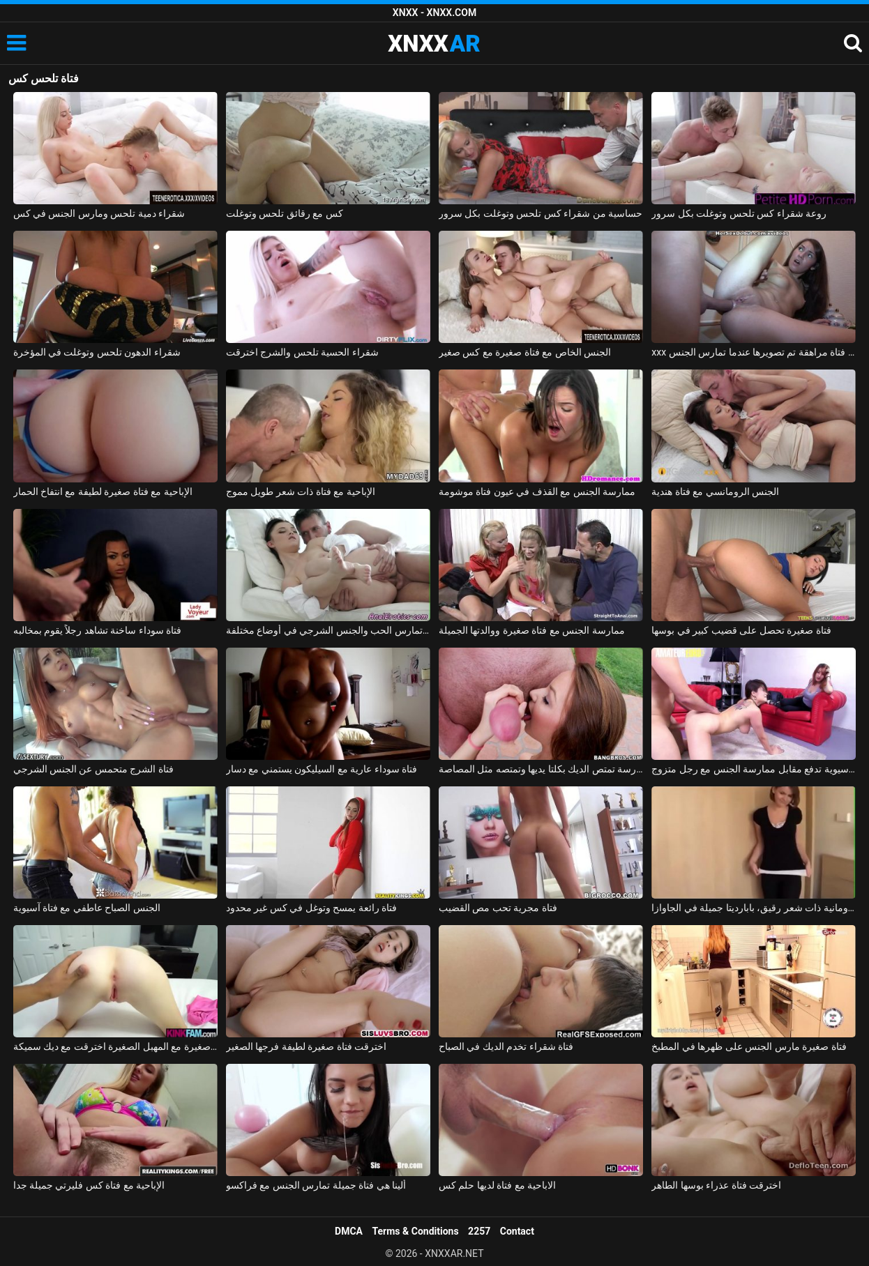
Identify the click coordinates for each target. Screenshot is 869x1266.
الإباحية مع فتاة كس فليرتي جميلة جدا (89, 1185)
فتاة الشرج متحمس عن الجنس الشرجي (93, 769)
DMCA (349, 1231)
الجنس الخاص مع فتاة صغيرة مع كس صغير (525, 352)
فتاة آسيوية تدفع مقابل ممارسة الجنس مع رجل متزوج (753, 769)
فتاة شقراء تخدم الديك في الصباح (506, 1046)
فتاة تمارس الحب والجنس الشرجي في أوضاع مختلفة (328, 630)
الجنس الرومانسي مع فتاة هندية (715, 491)
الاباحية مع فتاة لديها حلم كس (497, 1185)
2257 (479, 1231)
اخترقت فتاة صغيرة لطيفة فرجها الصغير (306, 1046)
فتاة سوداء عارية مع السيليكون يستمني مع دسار (321, 769)
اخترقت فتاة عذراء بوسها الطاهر (716, 1185)
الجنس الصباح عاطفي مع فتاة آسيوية (86, 907)
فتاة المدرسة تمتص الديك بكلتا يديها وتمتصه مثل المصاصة (541, 769)
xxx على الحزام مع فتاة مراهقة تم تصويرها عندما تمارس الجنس (753, 352)
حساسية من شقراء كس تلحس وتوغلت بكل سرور (540, 213)
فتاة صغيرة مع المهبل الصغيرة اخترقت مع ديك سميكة (115, 1046)
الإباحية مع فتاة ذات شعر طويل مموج (300, 491)
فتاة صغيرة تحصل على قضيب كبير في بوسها (741, 630)
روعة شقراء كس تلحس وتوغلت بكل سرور (738, 213)
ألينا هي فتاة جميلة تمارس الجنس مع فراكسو (316, 1185)
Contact (517, 1231)
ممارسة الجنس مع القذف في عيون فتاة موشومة (537, 491)
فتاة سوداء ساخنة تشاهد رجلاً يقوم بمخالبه (97, 630)
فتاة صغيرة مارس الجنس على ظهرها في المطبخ (748, 1046)
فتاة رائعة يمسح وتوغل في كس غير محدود (311, 907)
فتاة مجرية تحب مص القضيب (498, 907)
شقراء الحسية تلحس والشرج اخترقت (302, 352)
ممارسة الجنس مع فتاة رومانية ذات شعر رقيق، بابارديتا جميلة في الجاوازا (753, 907)
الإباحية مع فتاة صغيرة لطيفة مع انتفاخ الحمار (102, 491)
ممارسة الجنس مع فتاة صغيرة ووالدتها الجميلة (532, 630)
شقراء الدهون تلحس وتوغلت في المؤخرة (97, 352)
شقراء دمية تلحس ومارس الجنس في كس (99, 213)
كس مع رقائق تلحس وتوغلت (284, 213)
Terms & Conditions (415, 1231)
